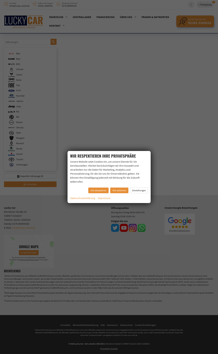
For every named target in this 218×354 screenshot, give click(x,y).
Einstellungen (139, 190)
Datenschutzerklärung (82, 198)
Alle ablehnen (119, 190)
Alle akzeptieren (98, 190)
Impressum (104, 198)
